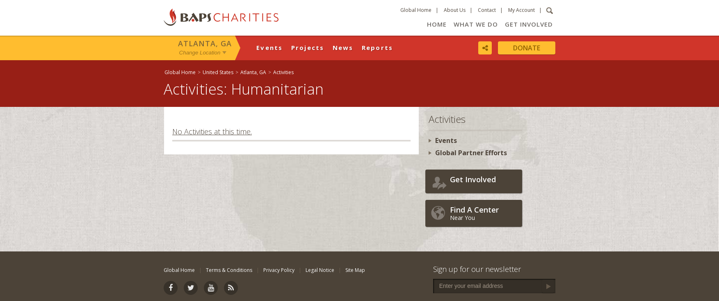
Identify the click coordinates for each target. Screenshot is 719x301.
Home (437, 24)
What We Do (476, 24)
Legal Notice (320, 270)
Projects (307, 47)
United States (218, 72)
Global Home (415, 10)
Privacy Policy (278, 270)
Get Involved (529, 24)
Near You (484, 213)
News (343, 47)
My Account (521, 10)
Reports (377, 47)
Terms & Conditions (229, 270)
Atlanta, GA (205, 43)
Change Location (200, 53)
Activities (283, 72)
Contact (487, 10)
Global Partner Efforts (471, 152)
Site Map (355, 270)
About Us (455, 10)
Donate (526, 47)
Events (269, 47)
